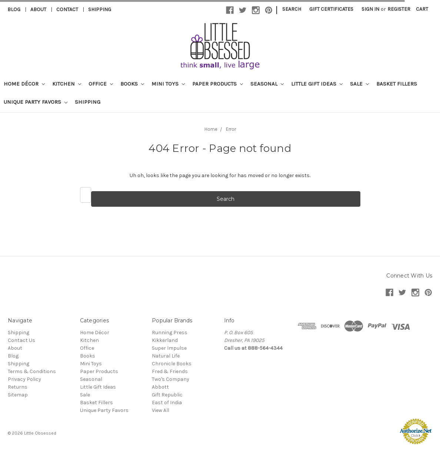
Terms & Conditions (32, 371)
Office (101, 83)
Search (291, 9)
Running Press (169, 332)
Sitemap (18, 395)
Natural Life (166, 356)
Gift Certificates (331, 9)
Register (398, 9)
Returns (17, 387)
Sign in (370, 9)
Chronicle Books (171, 363)
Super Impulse (169, 348)
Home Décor (24, 83)
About (38, 9)
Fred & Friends (170, 371)
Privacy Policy (24, 379)
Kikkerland (165, 340)
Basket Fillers (396, 83)
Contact (67, 9)
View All (160, 410)
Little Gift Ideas (317, 83)
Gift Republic (167, 395)
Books (132, 83)
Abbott (160, 387)
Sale (359, 83)
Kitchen (66, 83)
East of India (167, 402)
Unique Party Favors (35, 102)
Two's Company (170, 379)
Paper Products (217, 83)
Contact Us (21, 340)
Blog (13, 9)
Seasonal (267, 83)
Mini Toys (168, 83)
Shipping (99, 9)
